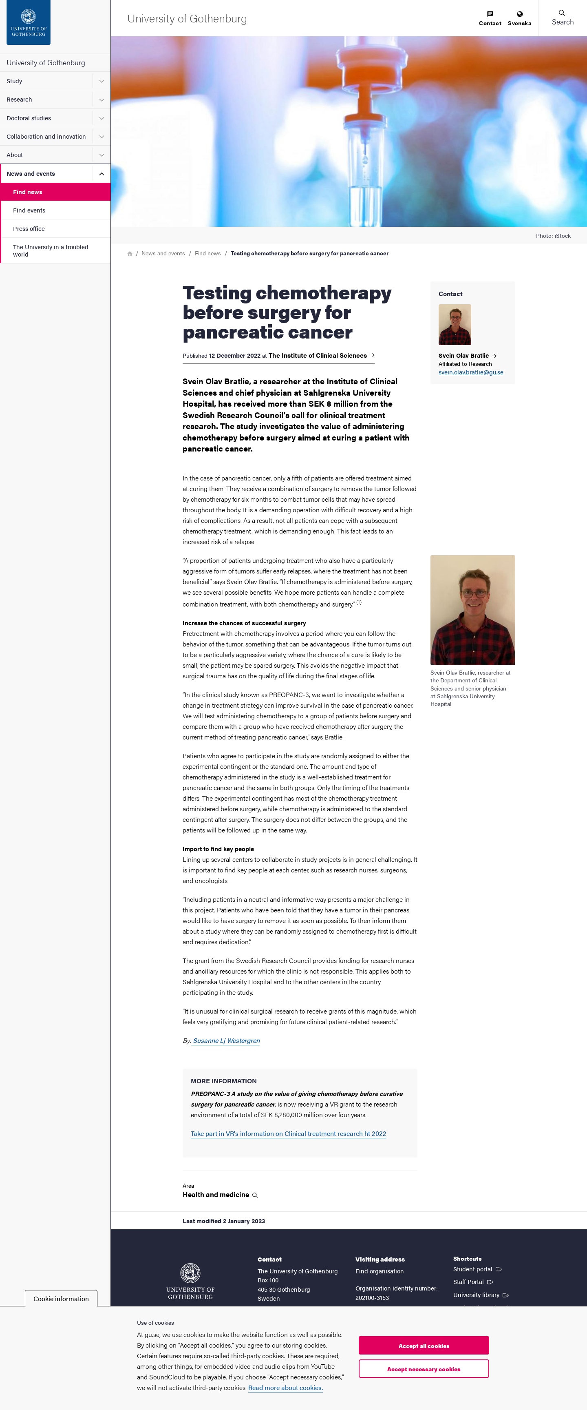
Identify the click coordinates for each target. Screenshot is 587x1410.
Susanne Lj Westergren (225, 1040)
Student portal (478, 1268)
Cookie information (61, 1298)
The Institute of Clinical (322, 355)
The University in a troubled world (50, 250)
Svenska (520, 19)
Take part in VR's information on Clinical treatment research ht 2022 (288, 1133)
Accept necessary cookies (424, 1369)
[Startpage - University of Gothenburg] (55, 26)
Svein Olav (468, 355)
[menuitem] (490, 19)
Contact (490, 19)
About (15, 154)
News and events (31, 173)
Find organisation (379, 1270)
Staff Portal (474, 1281)
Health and (220, 1194)
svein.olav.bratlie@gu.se (471, 372)
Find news (27, 191)
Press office (29, 228)
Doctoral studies (29, 117)
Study (14, 80)
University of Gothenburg (46, 62)
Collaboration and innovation (46, 136)
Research (19, 99)
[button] (562, 18)
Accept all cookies (424, 1345)
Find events (29, 210)
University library (481, 1294)
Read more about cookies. (285, 1387)
